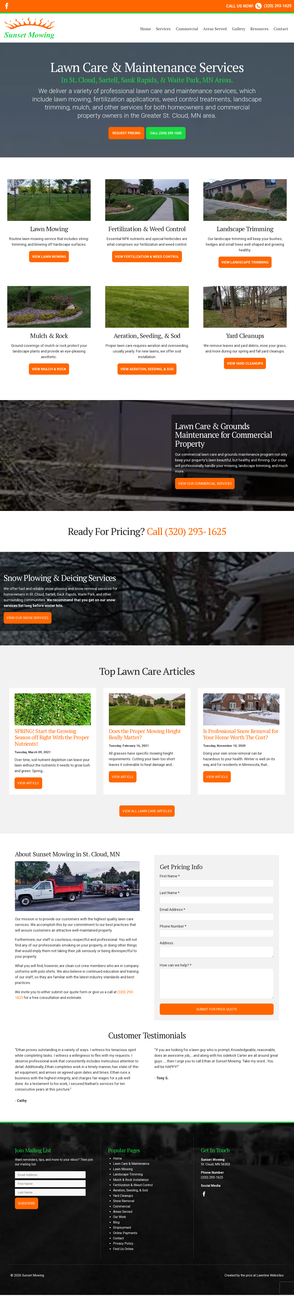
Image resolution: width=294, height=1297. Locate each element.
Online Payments (125, 1235)
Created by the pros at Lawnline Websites (254, 1277)
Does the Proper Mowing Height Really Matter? (145, 734)
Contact (281, 28)
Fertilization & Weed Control (133, 1187)
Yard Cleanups (123, 1198)
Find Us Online (123, 1251)
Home (145, 28)
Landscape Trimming (128, 1176)
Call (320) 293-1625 (166, 133)
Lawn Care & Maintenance (131, 1166)
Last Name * (170, 893)
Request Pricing (126, 133)
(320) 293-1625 (258, 6)
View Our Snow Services (28, 618)
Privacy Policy (123, 1246)
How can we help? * (175, 967)
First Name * (170, 876)
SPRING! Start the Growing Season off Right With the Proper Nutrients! (52, 738)
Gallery (238, 28)
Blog (116, 1224)
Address (166, 944)
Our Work (119, 1219)
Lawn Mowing (123, 1171)
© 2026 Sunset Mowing (27, 1277)
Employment (122, 1230)
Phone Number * (173, 927)
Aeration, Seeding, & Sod (130, 1192)
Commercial (187, 28)
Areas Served (215, 28)
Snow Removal (123, 1203)
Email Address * (172, 910)
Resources (259, 28)
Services (163, 28)
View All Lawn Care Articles (147, 811)
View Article (28, 783)
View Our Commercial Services (205, 484)
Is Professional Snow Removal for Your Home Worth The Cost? (240, 734)
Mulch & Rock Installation (131, 1182)
